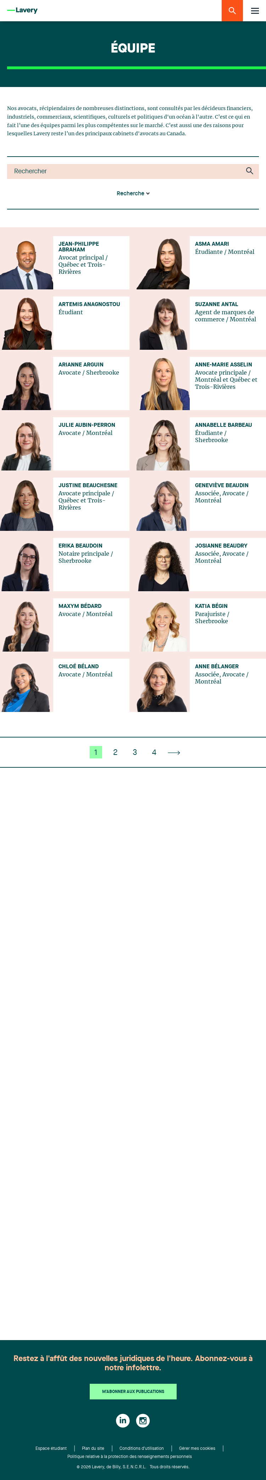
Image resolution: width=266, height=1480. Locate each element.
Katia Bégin (211, 606)
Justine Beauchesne (88, 486)
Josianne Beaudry (221, 546)
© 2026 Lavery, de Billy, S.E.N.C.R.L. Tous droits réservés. (133, 1467)
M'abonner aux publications (133, 1392)
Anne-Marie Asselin (223, 365)
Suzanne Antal (216, 305)
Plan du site (93, 1449)
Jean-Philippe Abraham (79, 247)
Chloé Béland (79, 667)
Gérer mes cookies (197, 1449)
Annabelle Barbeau (223, 425)
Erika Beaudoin (80, 546)
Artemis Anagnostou (89, 305)
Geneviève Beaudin (222, 486)
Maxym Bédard (80, 606)
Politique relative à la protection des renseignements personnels (129, 1457)
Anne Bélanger (217, 667)
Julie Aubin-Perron (87, 425)
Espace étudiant (51, 1449)
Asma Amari (212, 244)
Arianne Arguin (81, 365)
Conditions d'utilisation (142, 1449)
